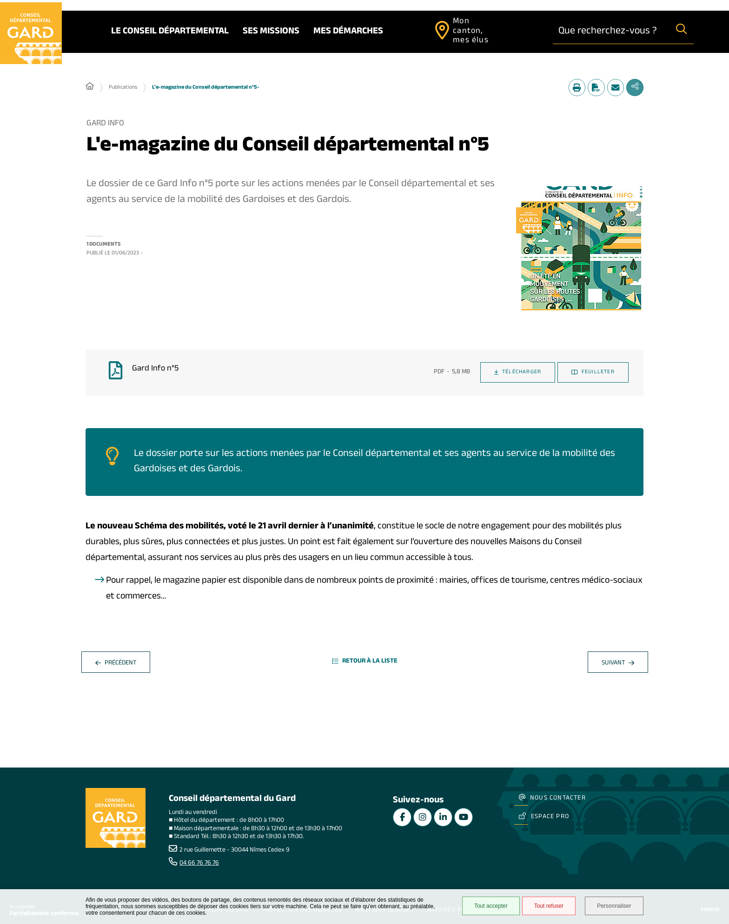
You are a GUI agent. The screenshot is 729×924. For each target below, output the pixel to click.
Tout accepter (488, 906)
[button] (579, 251)
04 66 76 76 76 (199, 863)
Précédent (115, 665)
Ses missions (273, 32)
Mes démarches (350, 32)
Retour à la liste (365, 663)
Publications (123, 88)
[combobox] (611, 32)
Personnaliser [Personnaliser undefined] (614, 906)
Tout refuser (546, 906)
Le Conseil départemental (172, 32)
